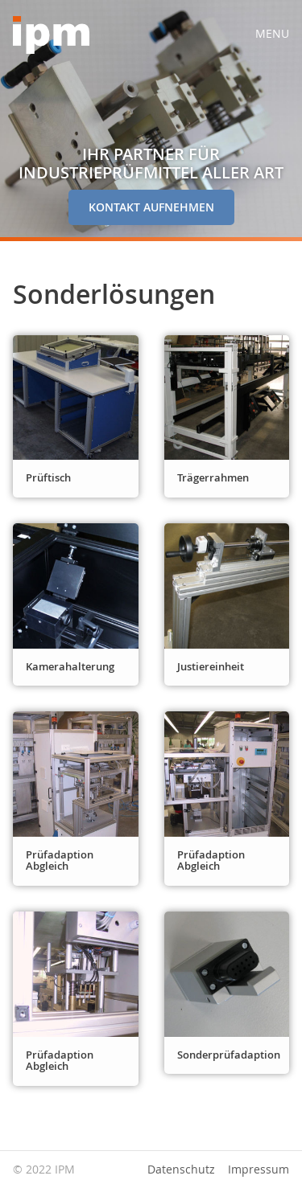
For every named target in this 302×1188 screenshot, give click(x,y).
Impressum (258, 1169)
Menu (272, 33)
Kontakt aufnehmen (151, 207)
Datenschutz (181, 1169)
